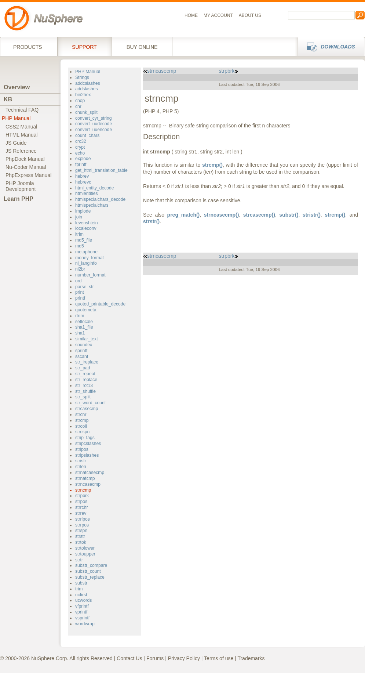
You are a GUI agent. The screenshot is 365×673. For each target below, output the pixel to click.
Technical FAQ (22, 110)
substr (81, 583)
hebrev (82, 176)
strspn (81, 530)
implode (83, 211)
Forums (155, 658)
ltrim (79, 234)
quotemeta (85, 309)
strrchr (81, 507)
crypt (80, 147)
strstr (80, 536)
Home (191, 15)
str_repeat (85, 373)
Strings (82, 77)
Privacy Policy (184, 658)
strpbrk (82, 495)
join (78, 217)
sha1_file (84, 327)
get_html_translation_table (101, 170)
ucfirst (81, 594)
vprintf (81, 612)
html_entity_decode (94, 188)
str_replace (86, 379)
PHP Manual (16, 118)
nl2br (80, 269)
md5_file (83, 240)
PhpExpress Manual (28, 175)
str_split (83, 396)
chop (80, 100)
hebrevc (83, 182)
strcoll (81, 426)
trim (79, 588)
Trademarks (250, 658)
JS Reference (21, 151)
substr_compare (91, 565)
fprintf (80, 164)
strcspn (82, 431)
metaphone (86, 251)
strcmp (82, 420)
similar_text (86, 338)
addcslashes (87, 83)
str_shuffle (85, 391)
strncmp (83, 490)
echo (80, 153)
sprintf (81, 350)
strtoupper (85, 554)
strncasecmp (88, 484)
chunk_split (86, 112)
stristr (80, 460)
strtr (79, 559)
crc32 (80, 141)
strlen (80, 466)
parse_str (84, 286)
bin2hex (83, 94)
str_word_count (90, 402)
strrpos (82, 525)
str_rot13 (84, 385)
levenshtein (86, 222)
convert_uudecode (93, 123)
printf (80, 298)
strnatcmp (85, 478)
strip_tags (85, 437)
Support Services (84, 46)
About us (250, 15)
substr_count (88, 571)
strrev (80, 513)
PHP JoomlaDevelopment (21, 186)
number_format (90, 275)
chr (78, 106)
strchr (80, 414)
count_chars (87, 135)
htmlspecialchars (92, 205)
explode (83, 158)
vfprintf (82, 606)
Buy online (142, 46)
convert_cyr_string (93, 118)
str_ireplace (86, 362)
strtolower (85, 548)
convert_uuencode (93, 129)
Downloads (329, 46)
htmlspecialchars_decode (100, 199)
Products (28, 46)
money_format (89, 257)
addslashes (86, 88)
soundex (83, 344)
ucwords (83, 600)
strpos (81, 501)
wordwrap (85, 623)
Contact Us (129, 658)
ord (78, 280)
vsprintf (82, 617)
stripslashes (87, 455)
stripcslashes (88, 443)
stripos (81, 449)
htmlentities (86, 193)
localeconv (85, 228)
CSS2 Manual (21, 127)
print (79, 292)
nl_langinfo (86, 263)
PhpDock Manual (25, 159)
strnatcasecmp (89, 472)
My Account (218, 15)
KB (8, 99)
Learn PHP (18, 199)
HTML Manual (21, 135)
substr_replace (90, 577)
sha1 (80, 333)
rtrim (79, 315)
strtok (80, 542)
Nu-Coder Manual (26, 167)
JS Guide (16, 143)
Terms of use (218, 658)
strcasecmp (86, 408)
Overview (17, 87)
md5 (79, 246)
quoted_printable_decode (100, 304)
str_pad (82, 367)
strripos (82, 519)
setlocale (84, 321)
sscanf (81, 356)
